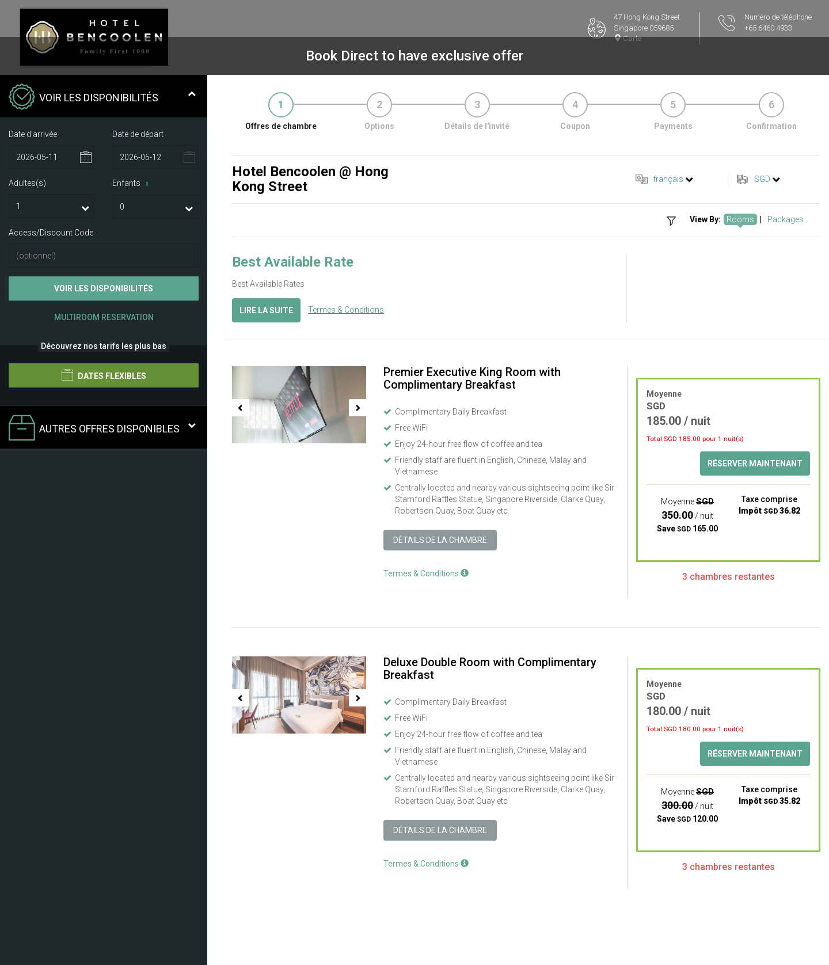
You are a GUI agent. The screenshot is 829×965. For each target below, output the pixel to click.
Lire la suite (266, 310)
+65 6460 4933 (768, 28)
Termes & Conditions (346, 309)
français (668, 179)
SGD (762, 179)
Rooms (740, 219)
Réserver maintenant (755, 463)
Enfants (132, 183)
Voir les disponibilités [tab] (102, 97)
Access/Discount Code (51, 232)
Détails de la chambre (440, 540)
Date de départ (137, 134)
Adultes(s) (27, 183)
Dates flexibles (104, 375)
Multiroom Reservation (104, 317)
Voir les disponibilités (103, 288)
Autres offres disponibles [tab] (102, 429)
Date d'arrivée (33, 134)
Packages (785, 219)
